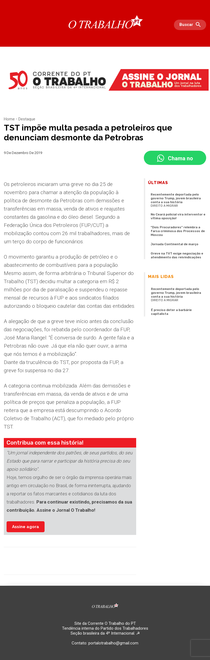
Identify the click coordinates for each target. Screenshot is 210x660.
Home (9, 119)
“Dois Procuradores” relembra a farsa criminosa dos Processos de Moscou (177, 230)
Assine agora (25, 526)
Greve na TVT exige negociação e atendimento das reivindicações (176, 253)
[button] (191, 25)
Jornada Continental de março (174, 243)
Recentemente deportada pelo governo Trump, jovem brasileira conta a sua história (176, 198)
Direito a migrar (164, 205)
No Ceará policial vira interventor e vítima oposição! (178, 215)
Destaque (26, 119)
